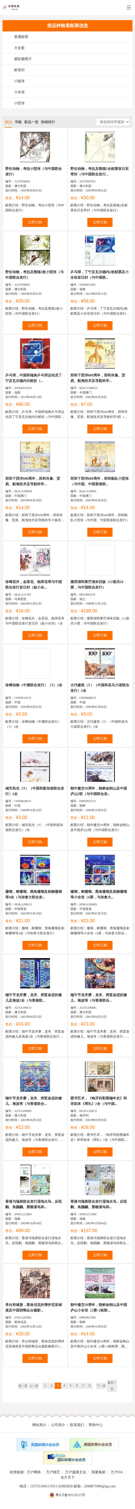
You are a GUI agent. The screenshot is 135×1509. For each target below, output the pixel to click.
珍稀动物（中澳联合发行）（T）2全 (33, 685)
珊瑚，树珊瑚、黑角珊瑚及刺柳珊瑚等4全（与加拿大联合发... (33, 894)
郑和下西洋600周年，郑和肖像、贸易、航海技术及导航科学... (97, 378)
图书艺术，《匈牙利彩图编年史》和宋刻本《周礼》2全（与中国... (98, 1101)
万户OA (117, 1472)
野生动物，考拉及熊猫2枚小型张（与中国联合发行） (34, 274)
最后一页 (112, 1386)
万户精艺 (53, 1472)
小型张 (19, 103)
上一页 (33, 1386)
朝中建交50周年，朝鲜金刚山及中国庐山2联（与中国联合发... (98, 791)
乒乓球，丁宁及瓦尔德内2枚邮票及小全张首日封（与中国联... (99, 274)
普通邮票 (21, 37)
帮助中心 (96, 1425)
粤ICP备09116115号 (71, 1495)
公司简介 (58, 1425)
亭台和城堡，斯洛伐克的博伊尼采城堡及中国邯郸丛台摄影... (33, 1307)
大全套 (19, 48)
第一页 (23, 1386)
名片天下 (68, 1477)
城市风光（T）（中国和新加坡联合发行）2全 (34, 791)
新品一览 (31, 122)
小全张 (19, 92)
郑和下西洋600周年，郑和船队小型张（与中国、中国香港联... (99, 481)
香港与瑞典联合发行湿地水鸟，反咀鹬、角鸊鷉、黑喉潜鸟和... (33, 1204)
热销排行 (48, 122)
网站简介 (39, 1425)
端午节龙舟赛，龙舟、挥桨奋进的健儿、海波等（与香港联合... (98, 997)
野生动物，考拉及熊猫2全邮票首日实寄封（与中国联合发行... (99, 171)
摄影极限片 (23, 59)
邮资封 (19, 70)
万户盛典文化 (75, 1472)
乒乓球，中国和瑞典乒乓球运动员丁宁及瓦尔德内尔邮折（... (33, 378)
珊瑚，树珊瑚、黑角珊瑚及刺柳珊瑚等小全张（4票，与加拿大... (98, 894)
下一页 (101, 1386)
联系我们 (77, 1425)
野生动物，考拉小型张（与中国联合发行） (33, 171)
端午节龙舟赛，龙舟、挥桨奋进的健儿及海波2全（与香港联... (33, 997)
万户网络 (34, 1472)
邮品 (8, 122)
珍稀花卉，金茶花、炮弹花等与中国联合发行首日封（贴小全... (33, 584)
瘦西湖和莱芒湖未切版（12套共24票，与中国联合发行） (96, 584)
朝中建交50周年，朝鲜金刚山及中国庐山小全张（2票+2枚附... (98, 1307)
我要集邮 (98, 1472)
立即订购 (35, 222)
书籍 (18, 122)
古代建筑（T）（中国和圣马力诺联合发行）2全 (99, 688)
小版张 (19, 81)
